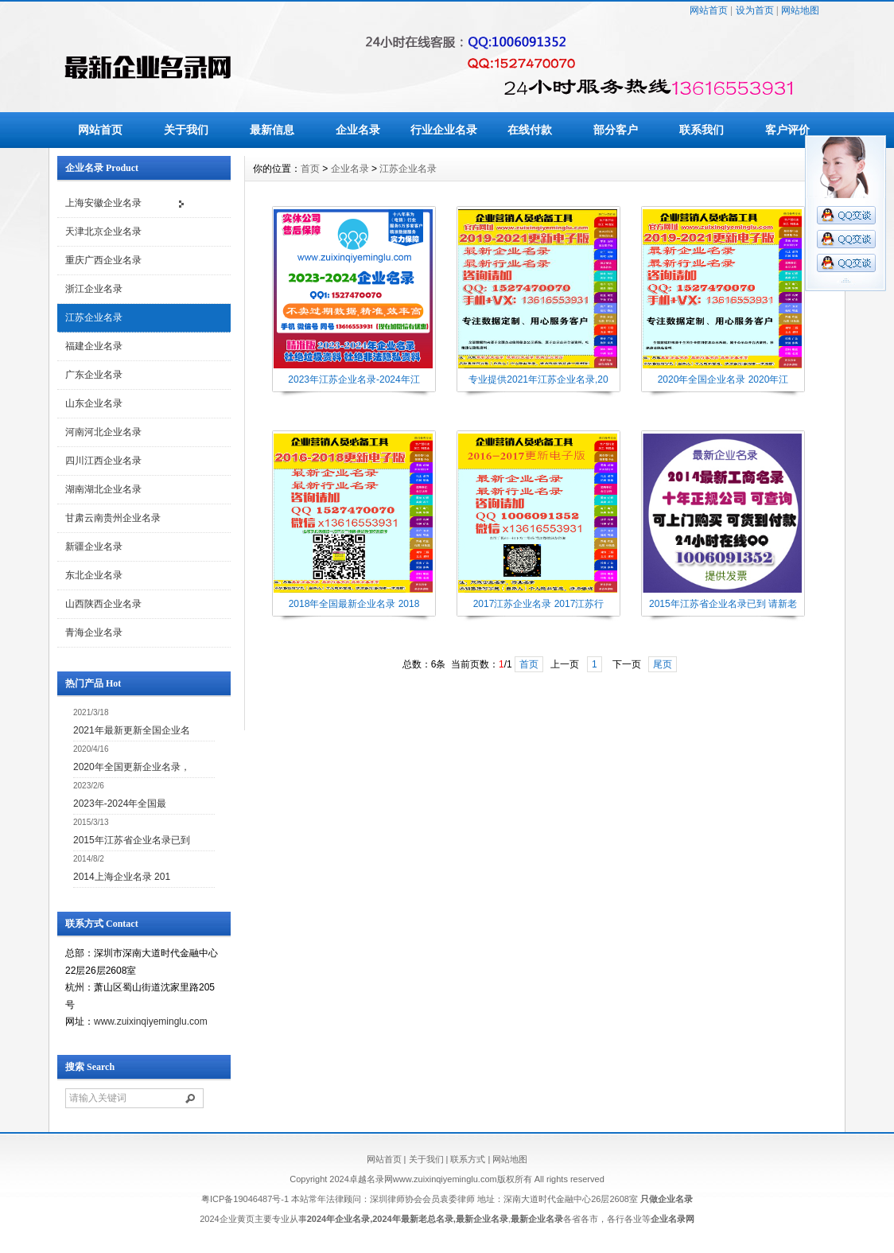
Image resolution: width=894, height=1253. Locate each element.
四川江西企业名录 (103, 460)
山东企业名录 (93, 403)
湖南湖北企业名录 (103, 489)
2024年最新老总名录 (412, 1219)
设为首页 (755, 10)
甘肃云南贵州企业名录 (113, 517)
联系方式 (467, 1159)
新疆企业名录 (93, 546)
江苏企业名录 (93, 317)
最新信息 (272, 129)
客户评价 (787, 129)
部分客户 (615, 129)
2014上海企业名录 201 (121, 876)
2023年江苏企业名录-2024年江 (353, 379)
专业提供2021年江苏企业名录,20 (538, 379)
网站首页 (709, 10)
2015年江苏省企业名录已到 (131, 840)
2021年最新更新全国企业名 (131, 730)
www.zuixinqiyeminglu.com (151, 1021)
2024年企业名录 (338, 1219)
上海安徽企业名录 (103, 202)
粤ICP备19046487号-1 (245, 1199)
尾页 (662, 664)
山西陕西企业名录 (103, 603)
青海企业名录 (93, 632)
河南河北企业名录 (103, 432)
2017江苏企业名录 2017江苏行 (538, 603)
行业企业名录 (443, 129)
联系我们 (701, 129)
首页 (310, 168)
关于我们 (186, 129)
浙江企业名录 (93, 288)
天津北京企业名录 (103, 231)
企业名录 (358, 129)
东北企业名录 (93, 575)
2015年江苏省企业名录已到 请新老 (723, 603)
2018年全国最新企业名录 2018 (354, 603)
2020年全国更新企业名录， (131, 766)
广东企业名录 (93, 374)
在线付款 (529, 129)
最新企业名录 (482, 1219)
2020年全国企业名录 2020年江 (723, 379)
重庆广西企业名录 (103, 260)
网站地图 (800, 10)
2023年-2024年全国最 (119, 803)
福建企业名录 (93, 346)
